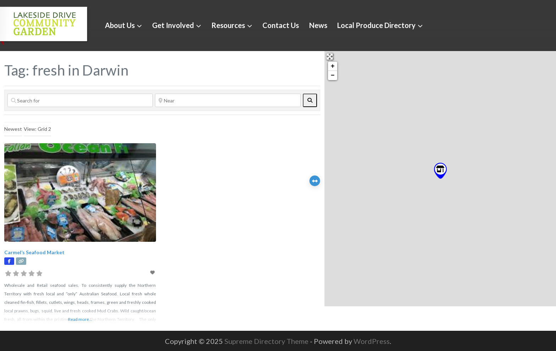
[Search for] (80, 100)
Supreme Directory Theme (267, 341)
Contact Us (280, 25)
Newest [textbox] (13, 129)
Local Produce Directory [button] (376, 25)
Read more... (80, 319)
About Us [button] (120, 25)
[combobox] (13, 129)
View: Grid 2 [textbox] (37, 129)
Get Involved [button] (173, 25)
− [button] (333, 75)
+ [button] (333, 66)
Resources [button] (228, 25)
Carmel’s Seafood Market (34, 252)
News (318, 25)
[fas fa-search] (310, 100)
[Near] (227, 100)
